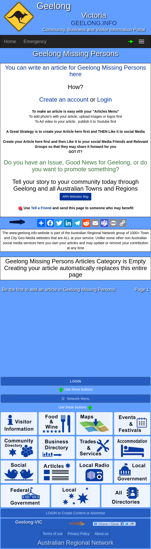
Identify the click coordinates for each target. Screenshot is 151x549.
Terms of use (53, 534)
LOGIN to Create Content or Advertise (75, 513)
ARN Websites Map (75, 196)
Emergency (35, 41)
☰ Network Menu (75, 399)
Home (10, 41)
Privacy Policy (79, 534)
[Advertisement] (75, 336)
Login (104, 99)
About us (101, 534)
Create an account (63, 99)
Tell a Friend (41, 208)
